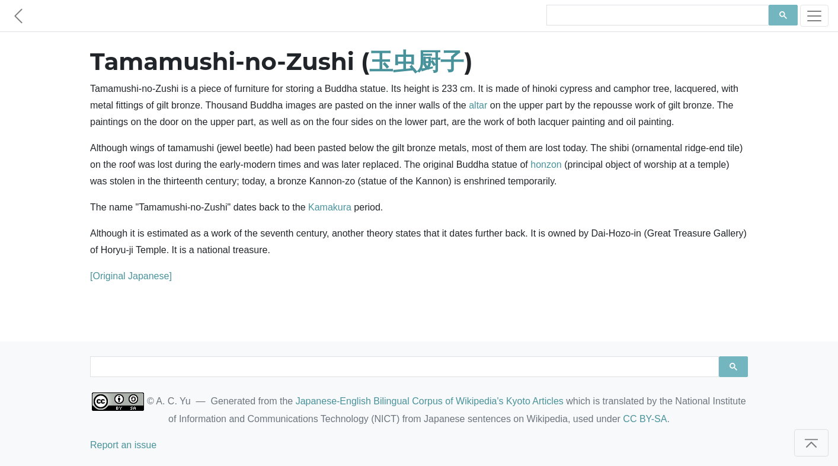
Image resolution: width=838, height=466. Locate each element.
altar (478, 105)
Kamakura (329, 207)
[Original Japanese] (131, 276)
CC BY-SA (645, 419)
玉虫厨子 (416, 61)
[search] (656, 15)
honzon (546, 164)
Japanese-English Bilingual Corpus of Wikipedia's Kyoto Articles (430, 401)
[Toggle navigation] (814, 16)
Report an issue (123, 445)
